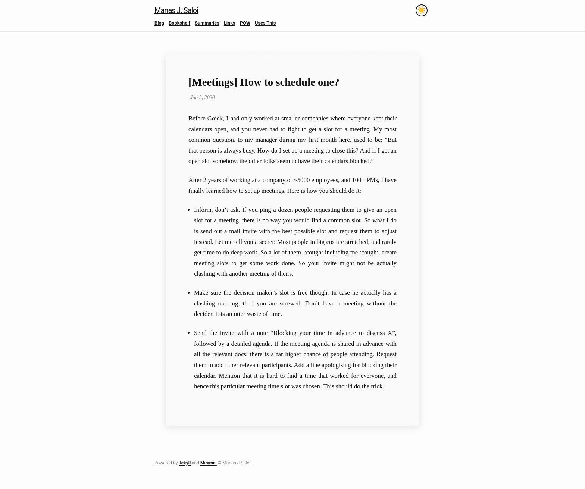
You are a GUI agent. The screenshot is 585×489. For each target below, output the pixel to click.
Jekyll (185, 463)
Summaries (207, 23)
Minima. (208, 463)
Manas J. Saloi (176, 10)
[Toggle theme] (422, 10)
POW (245, 23)
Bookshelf (179, 23)
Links (229, 23)
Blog (159, 23)
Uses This (265, 23)
